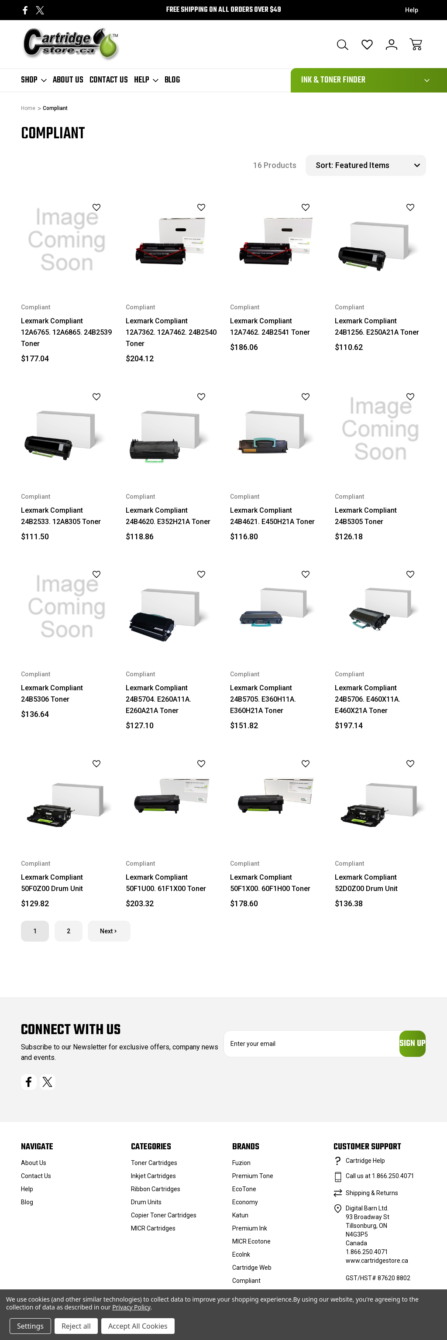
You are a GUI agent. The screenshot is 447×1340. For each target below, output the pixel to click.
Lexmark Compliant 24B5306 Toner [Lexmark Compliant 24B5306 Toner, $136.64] (52, 693)
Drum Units (146, 1206)
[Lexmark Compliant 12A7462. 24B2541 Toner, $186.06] (276, 240)
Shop (34, 80)
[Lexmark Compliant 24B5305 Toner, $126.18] (380, 429)
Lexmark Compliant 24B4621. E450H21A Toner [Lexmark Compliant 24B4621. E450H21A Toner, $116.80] (272, 516)
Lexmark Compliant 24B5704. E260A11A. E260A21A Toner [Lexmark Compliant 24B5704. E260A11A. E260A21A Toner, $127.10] (158, 699)
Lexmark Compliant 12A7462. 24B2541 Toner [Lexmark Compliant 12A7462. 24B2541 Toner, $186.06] (270, 326)
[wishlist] (85, 207)
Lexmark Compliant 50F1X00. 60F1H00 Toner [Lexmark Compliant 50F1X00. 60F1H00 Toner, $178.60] (270, 883)
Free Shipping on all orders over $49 (223, 10)
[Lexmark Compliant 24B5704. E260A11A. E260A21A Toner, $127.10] (171, 607)
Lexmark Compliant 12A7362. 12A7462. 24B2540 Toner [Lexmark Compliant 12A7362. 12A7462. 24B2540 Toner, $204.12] (171, 332)
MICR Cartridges (153, 1232)
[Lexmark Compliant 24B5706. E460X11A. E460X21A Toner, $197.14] (380, 607)
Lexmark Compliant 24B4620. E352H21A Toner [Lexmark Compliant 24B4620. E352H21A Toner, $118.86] (168, 516)
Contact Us (108, 80)
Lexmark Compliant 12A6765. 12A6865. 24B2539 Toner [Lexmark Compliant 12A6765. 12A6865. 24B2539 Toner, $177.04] (66, 332)
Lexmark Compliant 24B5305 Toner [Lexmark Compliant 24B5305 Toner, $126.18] (366, 516)
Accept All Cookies (138, 1326)
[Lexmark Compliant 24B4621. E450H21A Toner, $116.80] (276, 429)
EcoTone (244, 1193)
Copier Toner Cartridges (163, 1219)
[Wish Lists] (367, 44)
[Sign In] (392, 44)
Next (109, 931)
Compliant (246, 1285)
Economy (245, 1206)
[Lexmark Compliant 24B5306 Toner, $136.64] (67, 607)
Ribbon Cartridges (155, 1193)
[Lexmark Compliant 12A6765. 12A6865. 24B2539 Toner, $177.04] (67, 240)
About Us (68, 80)
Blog (172, 80)
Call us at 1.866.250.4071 (380, 1180)
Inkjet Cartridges (153, 1180)
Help (411, 10)
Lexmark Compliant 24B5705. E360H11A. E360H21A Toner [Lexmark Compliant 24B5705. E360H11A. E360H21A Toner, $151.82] (263, 699)
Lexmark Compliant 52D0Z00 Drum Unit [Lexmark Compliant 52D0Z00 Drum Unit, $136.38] (366, 883)
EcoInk (241, 1258)
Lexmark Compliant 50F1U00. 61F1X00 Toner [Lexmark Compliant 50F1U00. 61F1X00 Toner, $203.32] (166, 883)
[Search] (343, 44)
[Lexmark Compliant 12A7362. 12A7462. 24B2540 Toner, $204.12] (171, 240)
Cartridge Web (252, 1271)
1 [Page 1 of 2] (35, 931)
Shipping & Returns (372, 1197)
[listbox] (379, 165)
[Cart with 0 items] (416, 44)
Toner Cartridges (154, 1167)
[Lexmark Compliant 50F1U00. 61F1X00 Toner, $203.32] (171, 796)
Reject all (76, 1326)
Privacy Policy (131, 1307)
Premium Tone (252, 1180)
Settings (30, 1326)
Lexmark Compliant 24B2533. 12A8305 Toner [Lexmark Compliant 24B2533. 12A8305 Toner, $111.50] (61, 516)
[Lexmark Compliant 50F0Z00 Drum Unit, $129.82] (67, 796)
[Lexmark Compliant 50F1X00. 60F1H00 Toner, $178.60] (276, 796)
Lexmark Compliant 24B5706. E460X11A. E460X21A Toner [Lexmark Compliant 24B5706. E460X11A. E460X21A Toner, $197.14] (367, 699)
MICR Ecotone (251, 1245)
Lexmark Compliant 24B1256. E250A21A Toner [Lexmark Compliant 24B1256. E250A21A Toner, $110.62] (377, 326)
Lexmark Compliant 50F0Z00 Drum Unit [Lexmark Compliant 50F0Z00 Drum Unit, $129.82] (52, 883)
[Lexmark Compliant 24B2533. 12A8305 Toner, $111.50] (67, 429)
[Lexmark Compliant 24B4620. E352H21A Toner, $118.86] (171, 429)
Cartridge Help (365, 1165)
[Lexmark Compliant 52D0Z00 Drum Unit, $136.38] (380, 796)
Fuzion (241, 1167)
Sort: (324, 165)
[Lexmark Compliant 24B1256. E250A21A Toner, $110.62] (380, 240)
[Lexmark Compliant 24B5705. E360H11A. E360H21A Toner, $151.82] (276, 607)
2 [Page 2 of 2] (68, 931)
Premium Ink (249, 1232)
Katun (240, 1219)
